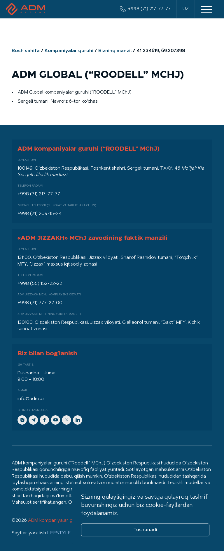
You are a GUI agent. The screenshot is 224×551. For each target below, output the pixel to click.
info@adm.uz (31, 399)
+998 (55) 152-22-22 (40, 283)
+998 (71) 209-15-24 (40, 213)
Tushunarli (145, 530)
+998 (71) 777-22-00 (40, 303)
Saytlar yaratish (52, 533)
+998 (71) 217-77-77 (145, 9)
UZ (186, 9)
